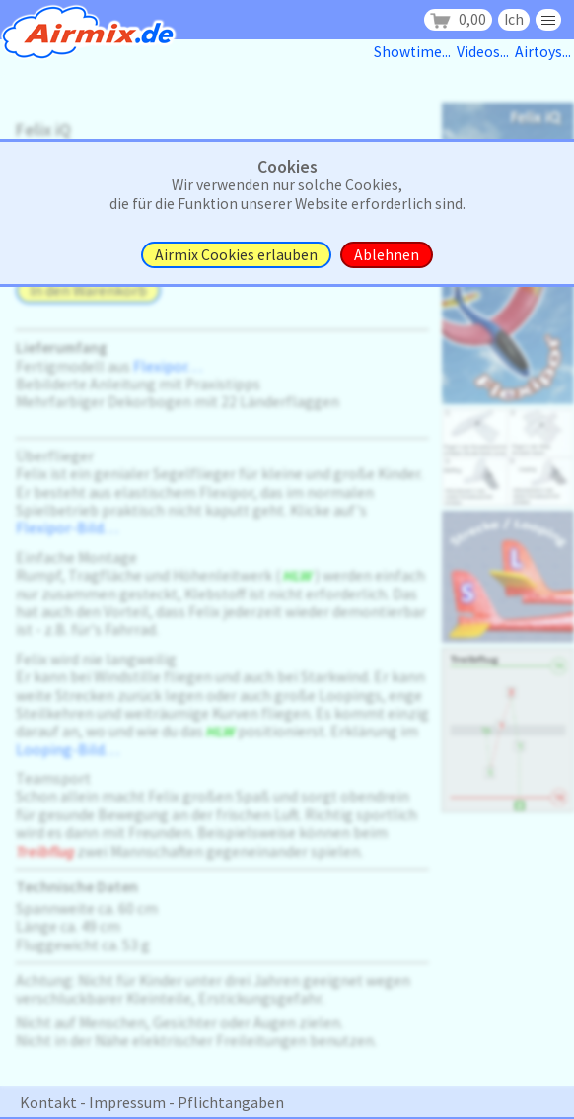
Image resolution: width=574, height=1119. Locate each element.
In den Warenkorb (88, 290)
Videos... (486, 51)
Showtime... (415, 51)
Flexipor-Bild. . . (67, 528)
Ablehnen (386, 254)
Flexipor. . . (167, 366)
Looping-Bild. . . (67, 749)
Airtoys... (544, 51)
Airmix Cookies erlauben (236, 254)
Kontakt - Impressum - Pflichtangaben (152, 1102)
